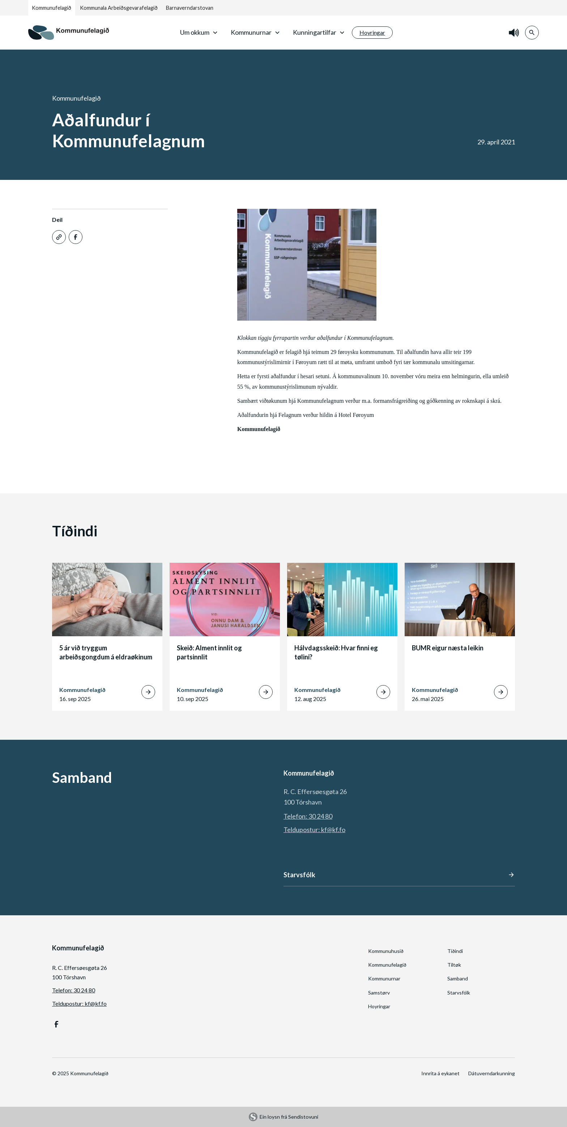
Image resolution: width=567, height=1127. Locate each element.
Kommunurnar (384, 978)
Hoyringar (379, 1006)
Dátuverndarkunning (491, 1073)
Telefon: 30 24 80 (308, 816)
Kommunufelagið (51, 8)
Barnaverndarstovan (189, 8)
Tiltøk (454, 965)
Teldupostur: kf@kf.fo (314, 829)
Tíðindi (455, 951)
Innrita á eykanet (440, 1073)
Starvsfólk (458, 992)
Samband (457, 978)
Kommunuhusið (386, 951)
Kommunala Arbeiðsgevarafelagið (119, 8)
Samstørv (379, 992)
